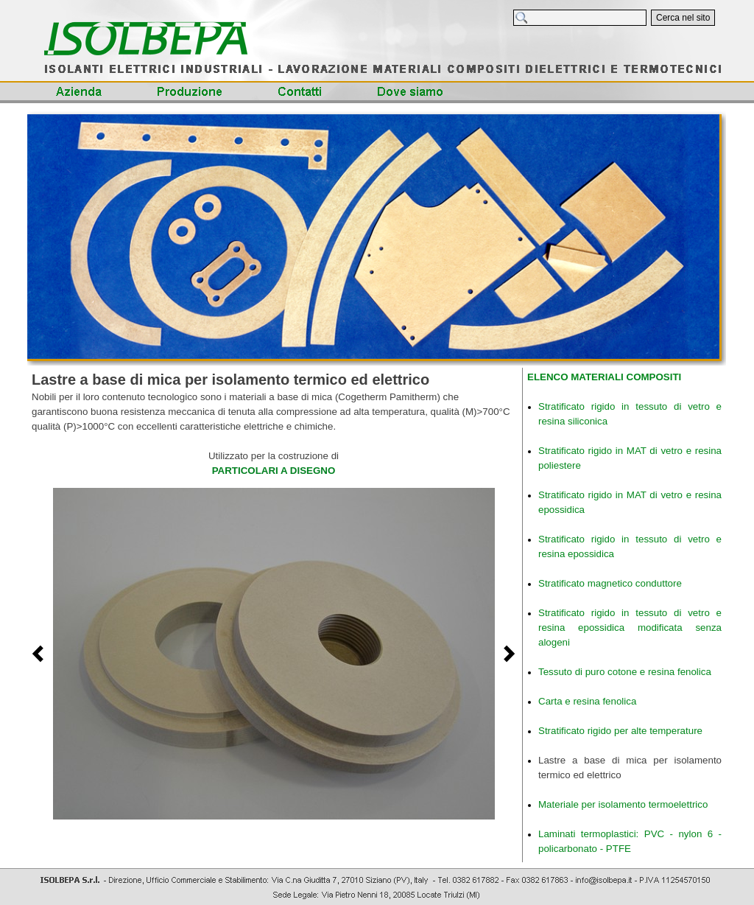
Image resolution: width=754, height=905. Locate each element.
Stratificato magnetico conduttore (610, 583)
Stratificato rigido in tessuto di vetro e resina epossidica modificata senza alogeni (630, 627)
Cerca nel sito (683, 18)
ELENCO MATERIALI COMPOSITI (604, 376)
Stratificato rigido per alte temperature (620, 730)
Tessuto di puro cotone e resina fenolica (624, 671)
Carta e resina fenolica (587, 701)
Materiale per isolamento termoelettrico (623, 804)
